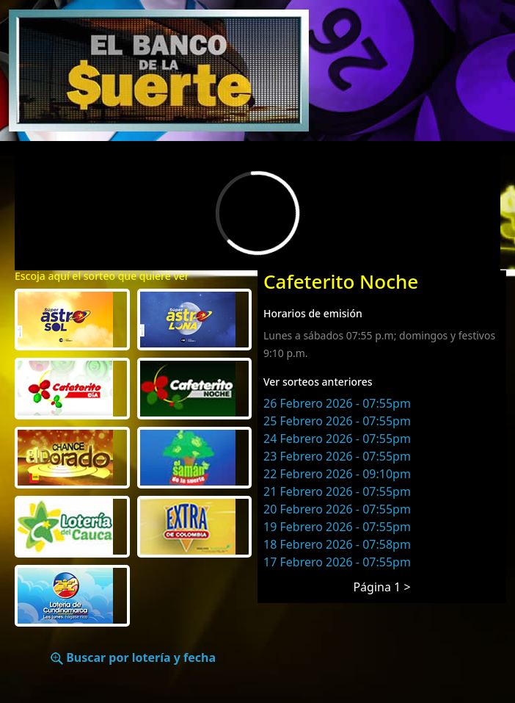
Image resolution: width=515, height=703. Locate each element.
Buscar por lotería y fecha (133, 657)
